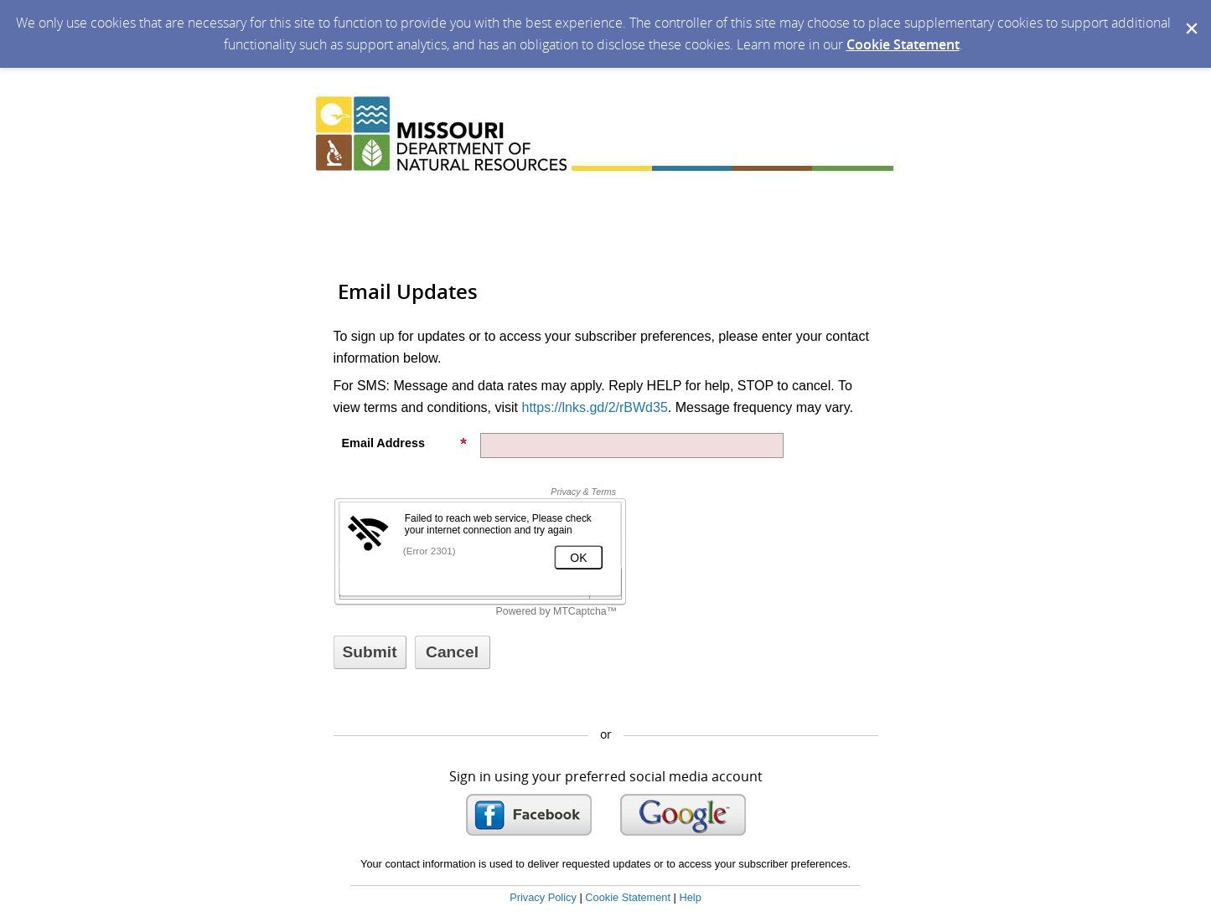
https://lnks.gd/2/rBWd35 (594, 407)
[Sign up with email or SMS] (370, 652)
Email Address (405, 443)
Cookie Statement (903, 44)
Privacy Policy (543, 897)
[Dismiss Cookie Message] (1190, 16)
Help (690, 897)
